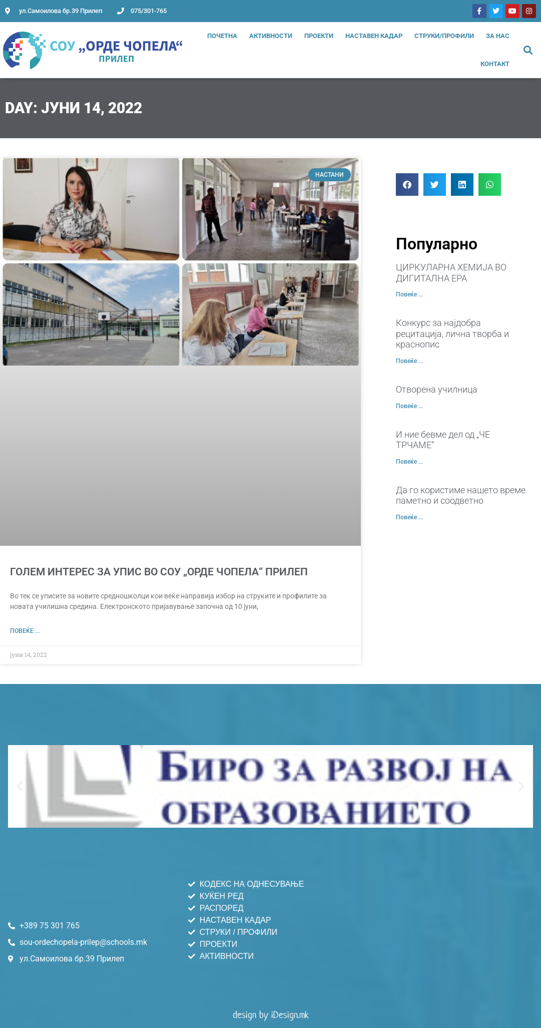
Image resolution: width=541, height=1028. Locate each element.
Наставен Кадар (373, 36)
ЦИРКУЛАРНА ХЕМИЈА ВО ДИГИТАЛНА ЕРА (451, 272)
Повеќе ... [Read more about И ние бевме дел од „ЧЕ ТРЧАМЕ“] (409, 461)
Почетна (222, 36)
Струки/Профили (444, 36)
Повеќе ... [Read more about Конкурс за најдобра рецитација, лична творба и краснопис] (409, 361)
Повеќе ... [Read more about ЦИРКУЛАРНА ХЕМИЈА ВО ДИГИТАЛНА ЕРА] (409, 294)
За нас (497, 36)
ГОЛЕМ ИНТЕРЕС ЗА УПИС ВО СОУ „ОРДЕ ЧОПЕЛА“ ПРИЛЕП (159, 572)
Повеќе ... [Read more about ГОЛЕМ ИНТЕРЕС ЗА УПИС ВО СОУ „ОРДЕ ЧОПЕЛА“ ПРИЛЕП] (25, 630)
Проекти (318, 36)
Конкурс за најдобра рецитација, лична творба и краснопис (452, 333)
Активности (270, 36)
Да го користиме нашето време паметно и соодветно (460, 495)
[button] (528, 50)
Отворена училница (436, 389)
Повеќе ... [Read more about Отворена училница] (409, 406)
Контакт (494, 64)
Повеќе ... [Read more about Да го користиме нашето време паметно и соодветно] (409, 517)
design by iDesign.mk (271, 1014)
